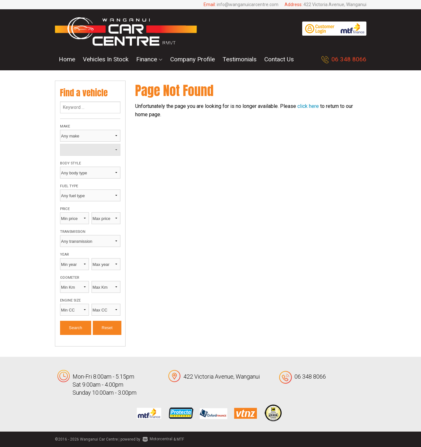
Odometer (69, 278)
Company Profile (192, 59)
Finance (149, 59)
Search (75, 327)
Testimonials (240, 59)
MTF (180, 439)
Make (65, 126)
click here (308, 106)
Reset (107, 327)
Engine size (70, 300)
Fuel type (69, 186)
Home (67, 59)
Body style (70, 163)
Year (64, 254)
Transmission (72, 232)
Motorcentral (157, 439)
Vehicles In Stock (105, 59)
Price (65, 209)
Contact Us (279, 59)
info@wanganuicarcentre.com (247, 4)
